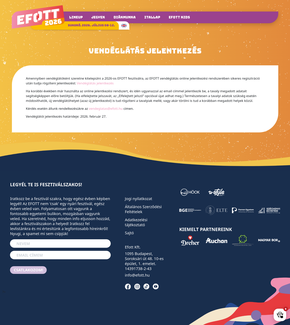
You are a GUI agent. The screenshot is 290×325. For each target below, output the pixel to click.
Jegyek (98, 17)
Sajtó (129, 232)
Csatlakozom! (28, 270)
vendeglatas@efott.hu (106, 108)
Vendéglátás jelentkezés (95, 83)
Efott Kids (179, 17)
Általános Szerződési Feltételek (143, 209)
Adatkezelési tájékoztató (136, 222)
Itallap (152, 17)
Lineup (76, 17)
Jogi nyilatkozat (138, 198)
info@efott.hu (137, 275)
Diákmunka (125, 17)
